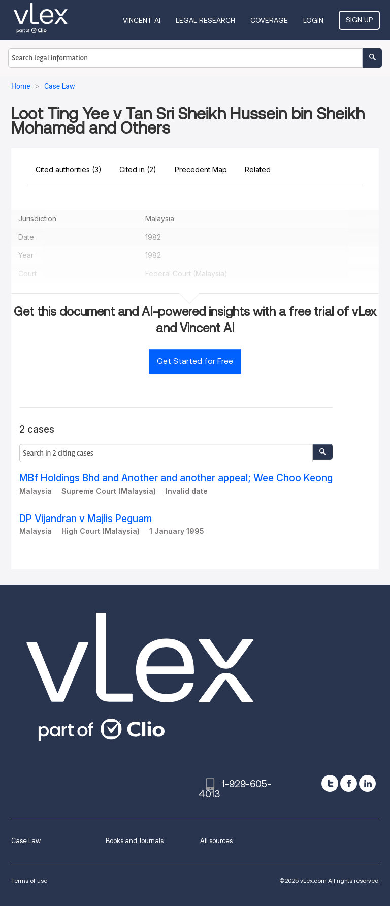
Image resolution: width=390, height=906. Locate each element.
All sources (216, 841)
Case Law (26, 841)
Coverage (269, 20)
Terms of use (29, 880)
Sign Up (359, 20)
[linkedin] (367, 783)
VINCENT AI (141, 20)
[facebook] (348, 783)
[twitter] (329, 783)
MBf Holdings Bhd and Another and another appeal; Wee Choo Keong (176, 478)
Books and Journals (135, 841)
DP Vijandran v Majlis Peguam (85, 519)
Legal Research (205, 20)
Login (313, 20)
